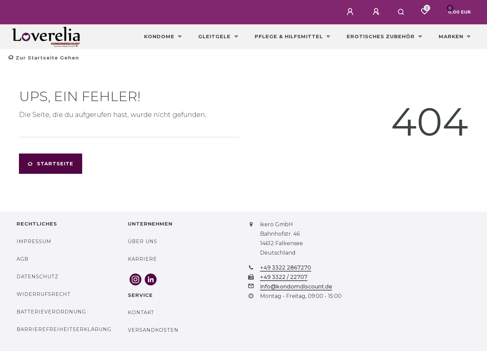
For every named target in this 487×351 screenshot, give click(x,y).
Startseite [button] (50, 164)
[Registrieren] (377, 12)
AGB (22, 259)
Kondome (160, 36)
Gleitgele (215, 36)
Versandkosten (153, 330)
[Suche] (401, 12)
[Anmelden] (351, 12)
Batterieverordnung (51, 312)
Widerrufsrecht (44, 294)
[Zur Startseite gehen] (43, 58)
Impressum (34, 241)
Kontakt (141, 312)
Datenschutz (38, 277)
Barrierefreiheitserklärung (64, 329)
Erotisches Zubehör (381, 36)
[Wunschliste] (424, 11)
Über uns (142, 241)
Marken (452, 36)
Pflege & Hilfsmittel (290, 36)
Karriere (142, 259)
